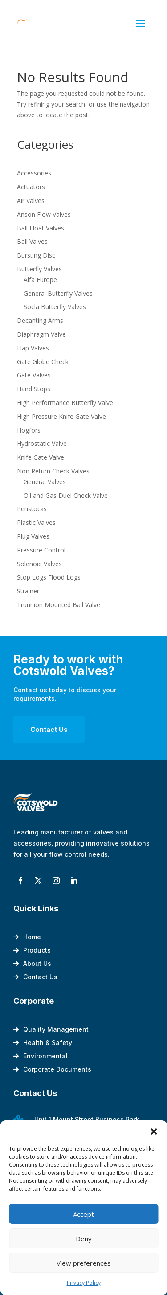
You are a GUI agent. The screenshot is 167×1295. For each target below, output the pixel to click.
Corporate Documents (57, 1069)
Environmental (45, 1056)
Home (32, 937)
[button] (153, 1131)
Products (37, 950)
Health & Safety (47, 1043)
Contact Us (49, 729)
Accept (83, 1214)
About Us (37, 964)
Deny (84, 1238)
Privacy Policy (84, 1283)
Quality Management (56, 1029)
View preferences (84, 1263)
